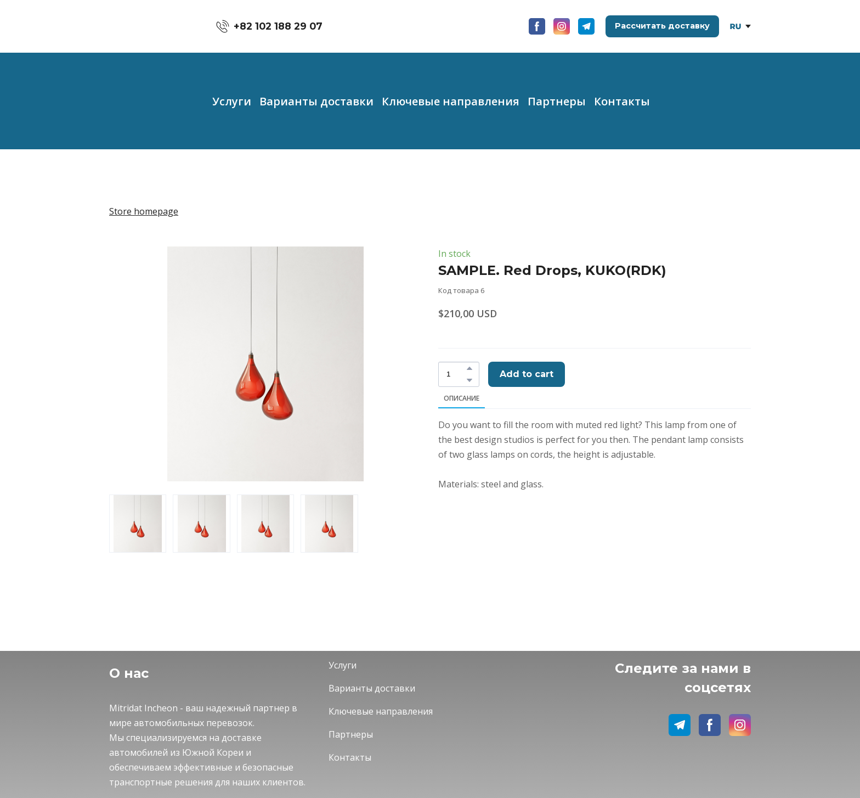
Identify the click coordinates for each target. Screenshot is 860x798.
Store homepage (143, 211)
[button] (269, 26)
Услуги (231, 101)
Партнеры (557, 101)
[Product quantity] (456, 374)
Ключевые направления (450, 101)
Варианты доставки (316, 101)
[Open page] (735, 26)
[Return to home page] (146, 26)
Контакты (622, 101)
